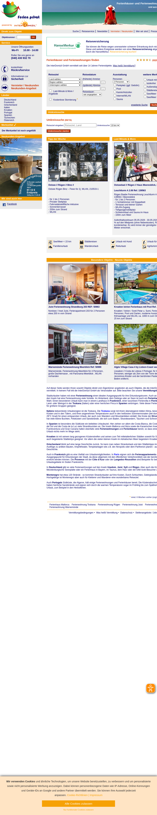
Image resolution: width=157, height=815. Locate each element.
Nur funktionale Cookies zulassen (78, 810)
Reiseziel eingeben (55, 125)
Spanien (53, 424)
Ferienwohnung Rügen (109, 504)
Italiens (50, 411)
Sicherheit (17, 79)
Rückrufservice (20, 70)
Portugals (57, 482)
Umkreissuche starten (58, 131)
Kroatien (51, 436)
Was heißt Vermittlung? (124, 65)
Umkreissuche (103, 125)
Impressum (96, 795)
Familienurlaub (60, 246)
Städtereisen (91, 241)
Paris (116, 454)
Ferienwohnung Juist (132, 504)
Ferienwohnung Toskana (84, 504)
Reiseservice (88, 31)
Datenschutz (126, 512)
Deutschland (55, 467)
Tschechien (9, 117)
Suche (76, 31)
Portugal (8, 112)
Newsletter (102, 31)
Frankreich (60, 454)
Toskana (105, 411)
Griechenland (54, 444)
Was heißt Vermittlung (107, 512)
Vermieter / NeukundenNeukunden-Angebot (25, 87)
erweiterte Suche (139, 105)
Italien (7, 107)
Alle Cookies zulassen (78, 803)
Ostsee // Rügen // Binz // (61, 185)
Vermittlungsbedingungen (81, 512)
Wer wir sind (142, 31)
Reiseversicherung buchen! (123, 52)
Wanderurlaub (91, 246)
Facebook (12, 204)
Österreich (9, 120)
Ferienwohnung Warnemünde (63, 507)
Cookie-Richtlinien (77, 795)
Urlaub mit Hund (124, 241)
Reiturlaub (121, 246)
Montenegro (53, 475)
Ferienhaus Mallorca (59, 504)
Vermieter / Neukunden (121, 31)
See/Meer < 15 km (62, 241)
